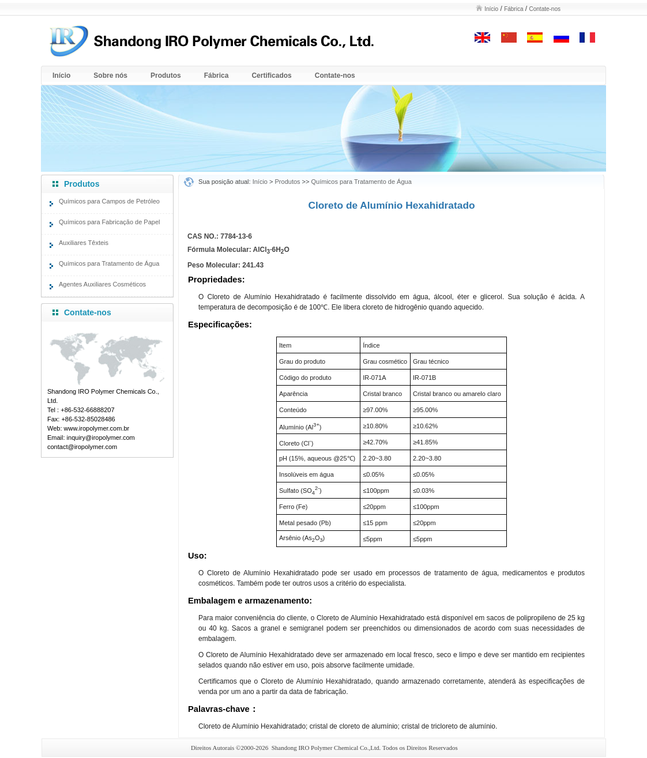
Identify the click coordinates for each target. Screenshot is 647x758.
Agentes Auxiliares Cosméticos (102, 284)
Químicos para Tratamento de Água (109, 263)
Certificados (271, 75)
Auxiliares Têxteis (83, 242)
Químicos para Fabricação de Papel (109, 221)
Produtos (166, 75)
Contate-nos (545, 9)
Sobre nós (110, 75)
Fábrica (513, 9)
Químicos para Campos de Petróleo (109, 201)
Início (491, 9)
